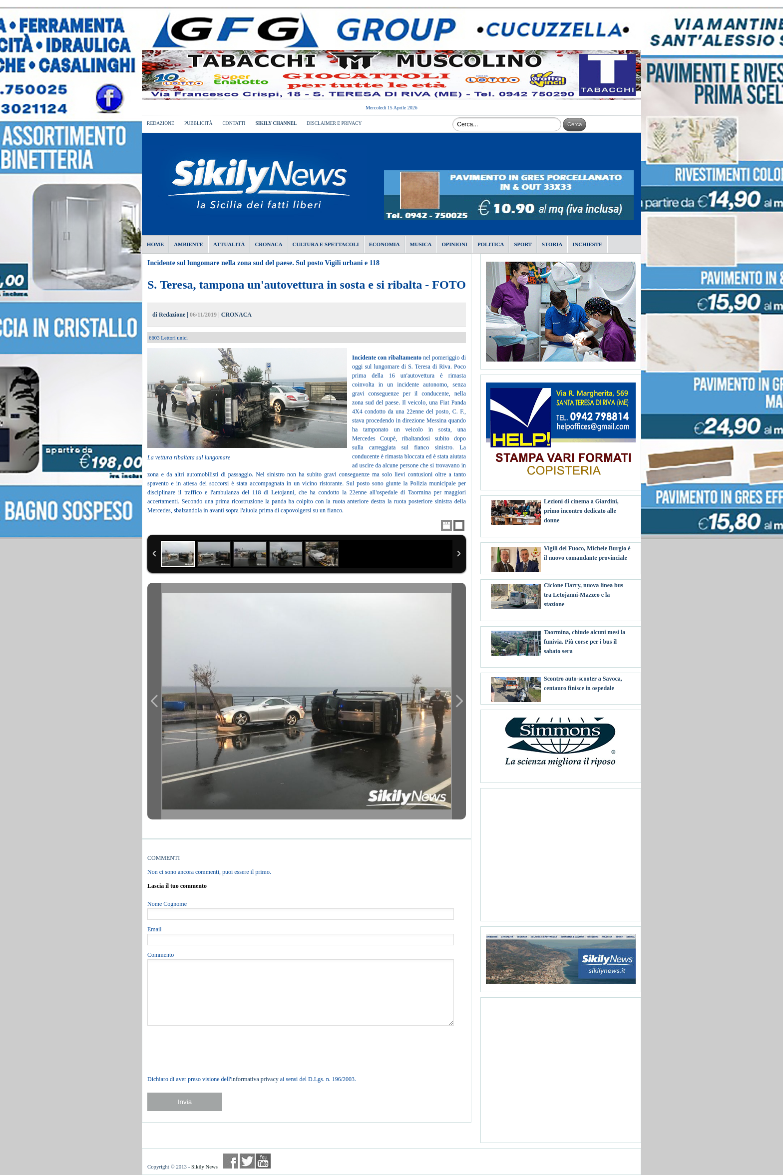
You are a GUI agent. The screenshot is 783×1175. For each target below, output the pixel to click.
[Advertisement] (561, 850)
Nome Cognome (167, 903)
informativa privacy (255, 1079)
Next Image (459, 701)
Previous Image (154, 701)
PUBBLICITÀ (198, 123)
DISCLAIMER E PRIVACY (334, 123)
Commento (160, 954)
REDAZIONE (160, 123)
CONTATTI (233, 123)
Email (154, 929)
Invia (185, 1102)
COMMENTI (163, 857)
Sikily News (204, 1167)
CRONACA (236, 314)
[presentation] (223, 1050)
